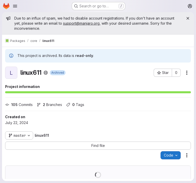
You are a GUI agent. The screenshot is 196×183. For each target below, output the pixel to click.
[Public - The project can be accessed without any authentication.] (46, 73)
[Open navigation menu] (15, 6)
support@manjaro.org (81, 23)
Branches (49, 104)
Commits (19, 104)
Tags (75, 104)
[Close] (188, 18)
